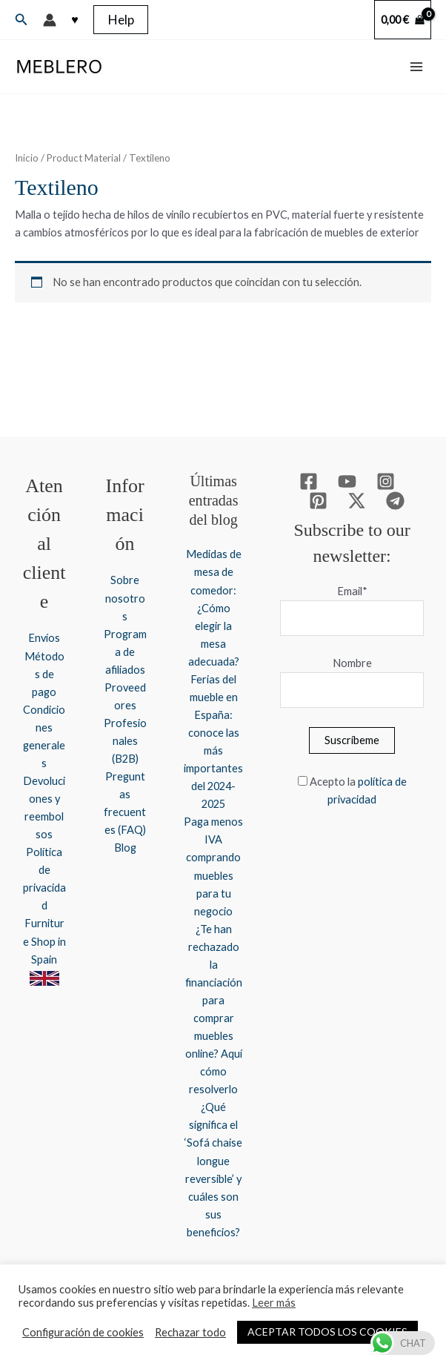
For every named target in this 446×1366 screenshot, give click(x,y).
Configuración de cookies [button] (83, 1332)
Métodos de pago (44, 674)
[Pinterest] (318, 500)
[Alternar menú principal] (416, 67)
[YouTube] (347, 481)
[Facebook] (308, 481)
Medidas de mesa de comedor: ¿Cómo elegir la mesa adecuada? (214, 607)
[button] (21, 19)
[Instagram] (385, 481)
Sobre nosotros (125, 598)
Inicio (27, 158)
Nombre (352, 663)
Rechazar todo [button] (190, 1332)
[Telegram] (395, 500)
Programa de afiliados (125, 652)
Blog (125, 847)
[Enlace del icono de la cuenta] (49, 20)
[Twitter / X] (356, 500)
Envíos (44, 637)
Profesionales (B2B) (125, 741)
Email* (352, 591)
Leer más (274, 1302)
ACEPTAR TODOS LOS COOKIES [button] (327, 1331)
